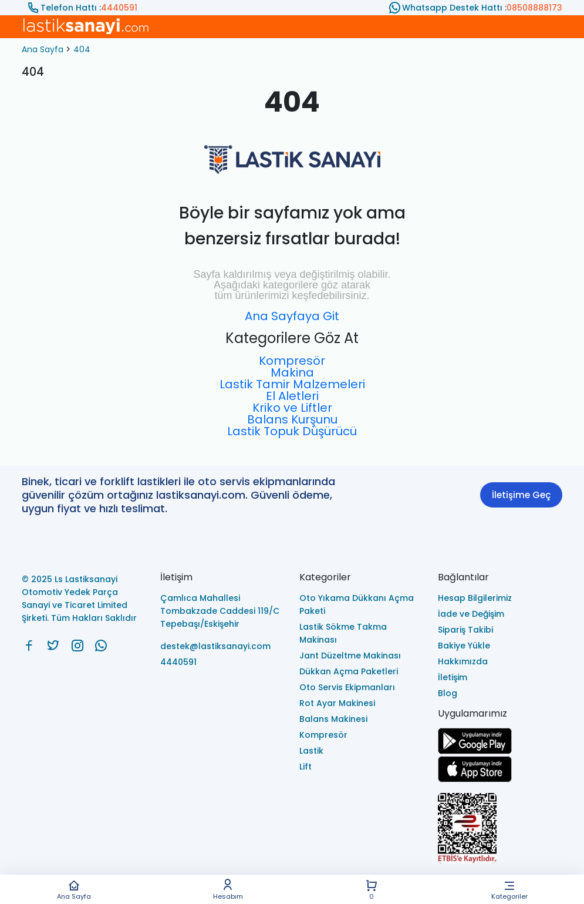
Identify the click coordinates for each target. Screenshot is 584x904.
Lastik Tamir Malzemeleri (292, 384)
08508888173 (534, 7)
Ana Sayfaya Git (292, 316)
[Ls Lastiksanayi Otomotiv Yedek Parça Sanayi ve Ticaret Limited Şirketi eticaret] (500, 829)
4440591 (119, 7)
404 (81, 49)
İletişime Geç (521, 495)
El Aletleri (292, 396)
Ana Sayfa (73, 889)
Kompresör (292, 360)
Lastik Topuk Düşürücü (292, 431)
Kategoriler (509, 889)
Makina (292, 372)
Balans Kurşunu (292, 419)
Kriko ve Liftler (292, 407)
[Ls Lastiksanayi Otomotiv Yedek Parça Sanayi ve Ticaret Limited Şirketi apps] (475, 779)
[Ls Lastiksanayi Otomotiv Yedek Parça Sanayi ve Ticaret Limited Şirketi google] (475, 751)
